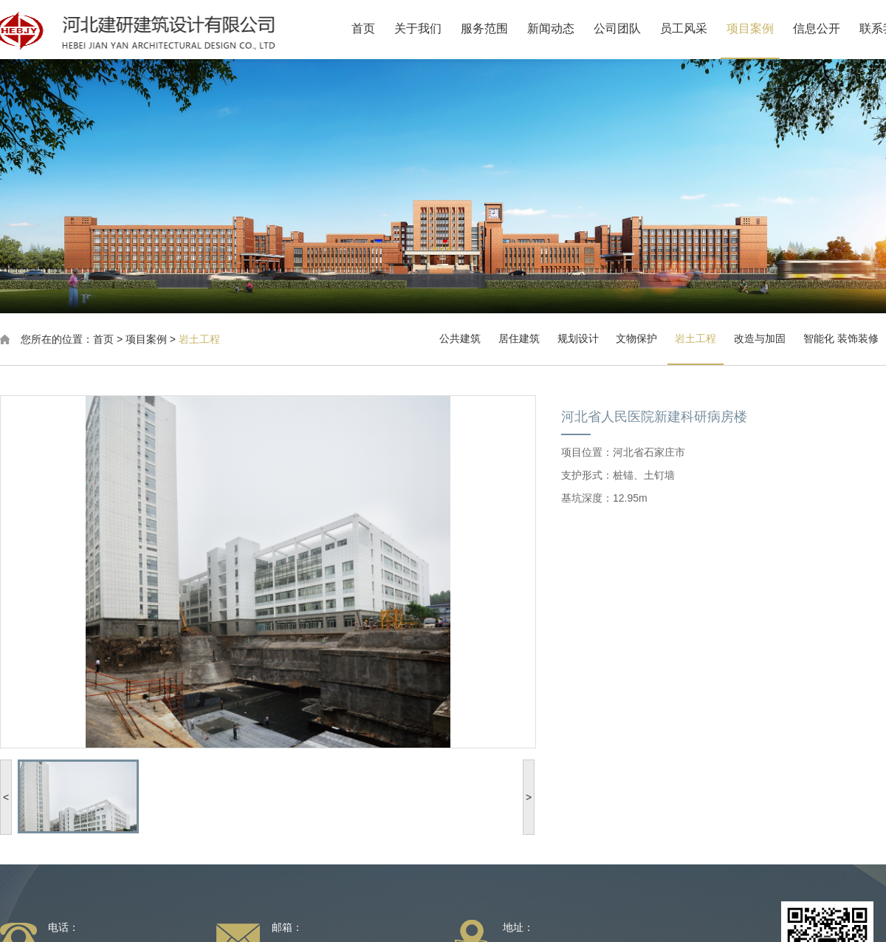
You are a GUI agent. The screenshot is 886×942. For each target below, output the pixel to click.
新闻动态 (563, 28)
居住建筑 (519, 338)
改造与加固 (760, 338)
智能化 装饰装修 (841, 338)
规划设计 (578, 338)
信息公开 (829, 28)
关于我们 (430, 28)
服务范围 (497, 28)
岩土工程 (199, 339)
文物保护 (636, 338)
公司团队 (629, 28)
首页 (376, 28)
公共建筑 (460, 338)
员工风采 (696, 28)
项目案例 (762, 28)
